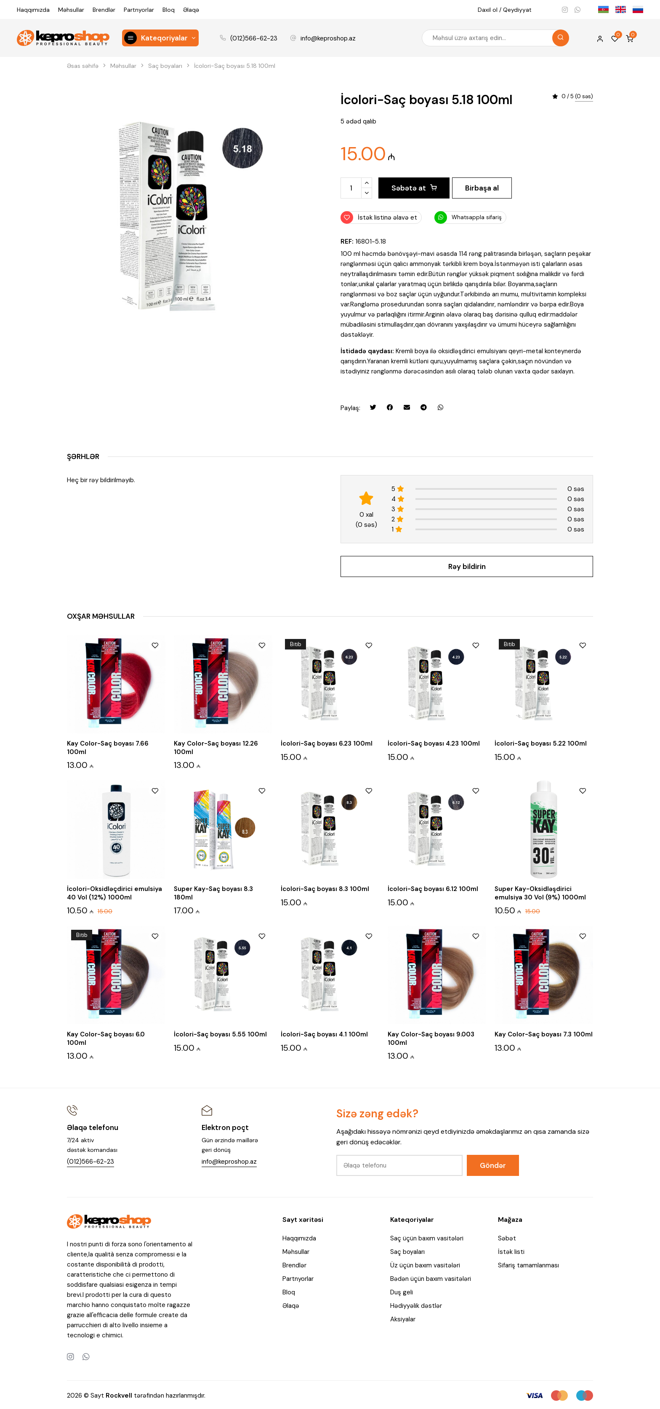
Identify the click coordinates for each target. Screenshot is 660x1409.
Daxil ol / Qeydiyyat (505, 9)
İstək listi (511, 1251)
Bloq (168, 9)
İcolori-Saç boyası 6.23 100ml (327, 742)
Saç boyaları (407, 1251)
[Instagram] (565, 10)
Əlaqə (191, 9)
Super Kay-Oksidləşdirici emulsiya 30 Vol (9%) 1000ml (540, 892)
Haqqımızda (33, 9)
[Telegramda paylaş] (423, 407)
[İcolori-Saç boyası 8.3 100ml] (330, 828)
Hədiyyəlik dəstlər (416, 1305)
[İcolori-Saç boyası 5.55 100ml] (223, 973)
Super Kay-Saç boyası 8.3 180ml (213, 892)
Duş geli (401, 1291)
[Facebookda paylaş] (389, 407)
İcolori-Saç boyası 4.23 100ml (434, 742)
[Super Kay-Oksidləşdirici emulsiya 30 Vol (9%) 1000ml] (544, 828)
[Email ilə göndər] (406, 407)
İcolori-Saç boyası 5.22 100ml (541, 742)
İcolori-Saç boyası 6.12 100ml (433, 888)
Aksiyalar (402, 1318)
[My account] (600, 38)
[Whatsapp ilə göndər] (440, 407)
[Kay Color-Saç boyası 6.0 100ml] (116, 973)
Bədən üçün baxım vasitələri (430, 1278)
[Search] (560, 38)
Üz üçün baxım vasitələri (425, 1264)
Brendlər (104, 9)
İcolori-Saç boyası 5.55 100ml (220, 1033)
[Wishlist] (614, 38)
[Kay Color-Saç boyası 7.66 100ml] (116, 682)
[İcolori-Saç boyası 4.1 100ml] (330, 973)
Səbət (507, 1237)
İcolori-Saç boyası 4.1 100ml (324, 1033)
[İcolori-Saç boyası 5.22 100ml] (544, 682)
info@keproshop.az (328, 38)
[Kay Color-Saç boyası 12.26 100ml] (223, 682)
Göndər (493, 1164)
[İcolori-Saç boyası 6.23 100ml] (330, 682)
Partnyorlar (139, 9)
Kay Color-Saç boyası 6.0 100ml (106, 1037)
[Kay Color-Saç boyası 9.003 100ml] (437, 973)
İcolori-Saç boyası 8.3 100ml (325, 888)
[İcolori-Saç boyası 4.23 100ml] (437, 682)
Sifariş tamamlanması (528, 1264)
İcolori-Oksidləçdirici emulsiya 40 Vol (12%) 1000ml (114, 892)
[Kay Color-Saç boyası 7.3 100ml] (544, 973)
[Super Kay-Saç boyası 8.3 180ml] (223, 828)
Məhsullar (71, 9)
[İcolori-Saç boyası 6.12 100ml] (437, 828)
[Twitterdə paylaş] (373, 407)
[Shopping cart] (629, 38)
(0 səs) (584, 97)
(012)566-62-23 (253, 38)
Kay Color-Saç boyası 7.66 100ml (108, 746)
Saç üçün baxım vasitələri (426, 1237)
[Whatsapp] (577, 10)
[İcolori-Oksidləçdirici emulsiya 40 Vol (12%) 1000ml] (116, 828)
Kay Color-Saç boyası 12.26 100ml (216, 746)
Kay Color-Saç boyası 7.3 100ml (544, 1033)
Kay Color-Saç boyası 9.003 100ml (431, 1037)
